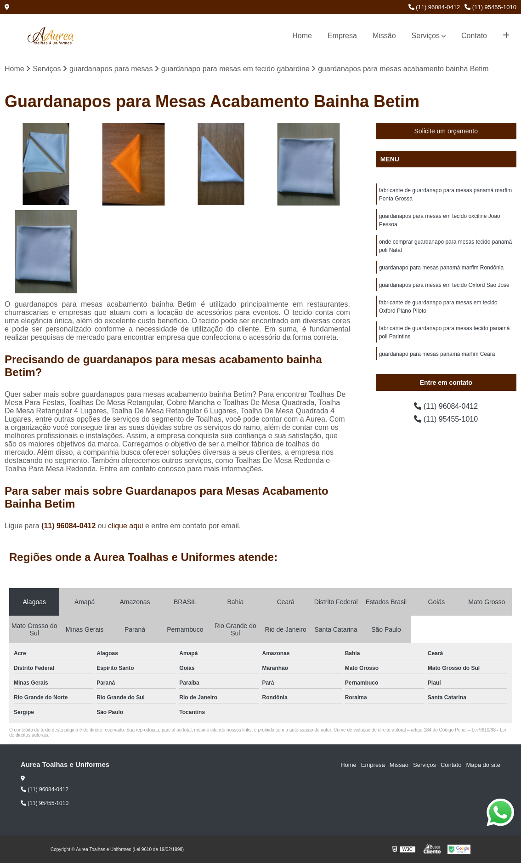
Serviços (426, 36)
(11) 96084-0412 (434, 7)
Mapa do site (483, 764)
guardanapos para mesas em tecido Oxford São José (444, 285)
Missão (384, 36)
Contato (474, 36)
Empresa (342, 36)
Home (302, 36)
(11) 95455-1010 (490, 7)
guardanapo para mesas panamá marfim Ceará (437, 354)
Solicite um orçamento (446, 131)
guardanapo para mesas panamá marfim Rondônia (441, 267)
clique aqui (125, 526)
